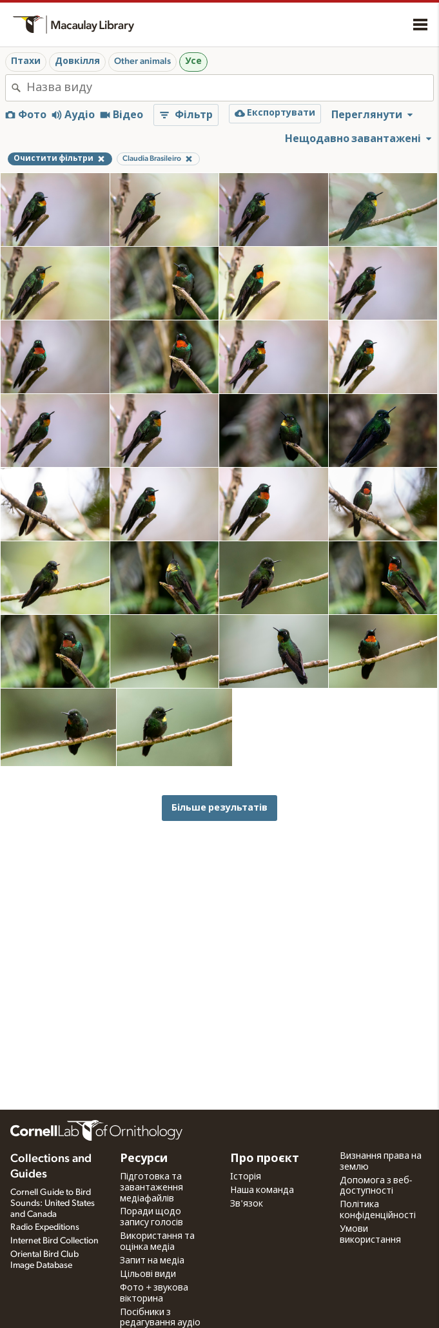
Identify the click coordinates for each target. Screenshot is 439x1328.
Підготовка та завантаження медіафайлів (151, 1187)
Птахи (26, 61)
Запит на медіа (152, 1260)
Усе (193, 61)
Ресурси (144, 1159)
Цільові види (148, 1274)
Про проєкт (264, 1159)
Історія (245, 1176)
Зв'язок (246, 1204)
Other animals (142, 61)
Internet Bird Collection (54, 1240)
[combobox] (229, 88)
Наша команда (262, 1190)
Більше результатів (219, 808)
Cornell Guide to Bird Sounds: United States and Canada (52, 1203)
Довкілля (77, 61)
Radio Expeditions (44, 1227)
